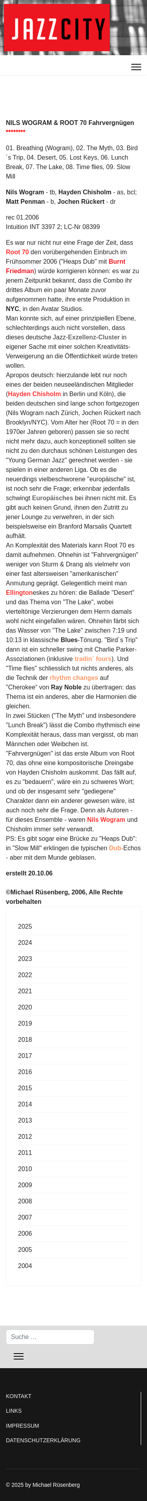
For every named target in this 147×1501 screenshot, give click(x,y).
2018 (25, 1039)
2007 (25, 1217)
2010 (25, 1169)
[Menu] (136, 67)
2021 (25, 991)
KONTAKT (18, 1396)
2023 (25, 958)
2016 (25, 1072)
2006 (25, 1233)
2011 (25, 1152)
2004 (25, 1266)
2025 (25, 926)
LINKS (14, 1411)
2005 (25, 1249)
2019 (25, 1023)
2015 (25, 1088)
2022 (25, 975)
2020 (25, 1007)
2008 (25, 1201)
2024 (25, 942)
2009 (25, 1185)
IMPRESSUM (22, 1426)
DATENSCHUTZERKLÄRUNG (43, 1440)
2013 (25, 1120)
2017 (25, 1055)
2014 (25, 1104)
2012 (25, 1136)
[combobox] (50, 1337)
